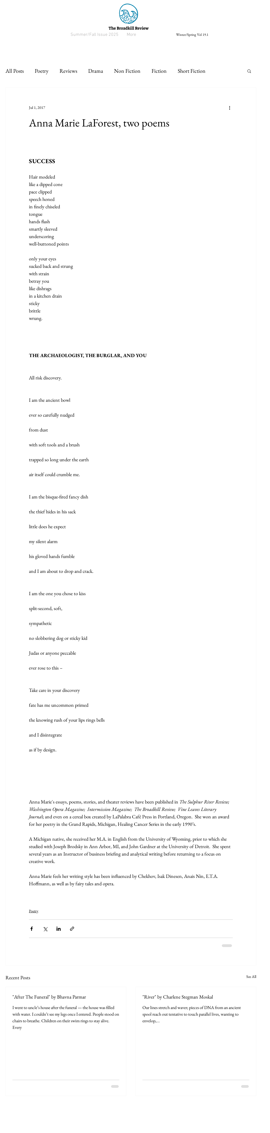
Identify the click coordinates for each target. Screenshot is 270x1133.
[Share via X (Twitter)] (45, 928)
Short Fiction (192, 70)
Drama (95, 70)
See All (251, 976)
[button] (249, 71)
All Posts (15, 70)
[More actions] (229, 107)
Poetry (41, 70)
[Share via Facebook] (31, 928)
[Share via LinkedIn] (58, 928)
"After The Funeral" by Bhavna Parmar (49, 997)
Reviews (68, 70)
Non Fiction (127, 70)
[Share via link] (72, 928)
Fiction (159, 70)
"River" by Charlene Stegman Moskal (177, 997)
